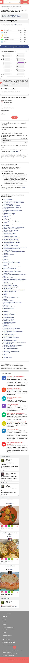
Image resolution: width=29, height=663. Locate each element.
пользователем (15, 15)
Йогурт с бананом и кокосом (11, 228)
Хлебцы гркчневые (8, 319)
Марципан (6, 208)
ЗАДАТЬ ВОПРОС (6, 642)
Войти (25, 2)
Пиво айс (6, 216)
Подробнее (14, 151)
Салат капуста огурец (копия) (11, 262)
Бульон (5, 354)
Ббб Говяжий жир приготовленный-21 (14, 290)
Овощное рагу (7, 244)
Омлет (5, 294)
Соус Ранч (6, 225)
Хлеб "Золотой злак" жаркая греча (13, 307)
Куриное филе (7, 357)
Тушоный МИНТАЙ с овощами (11, 242)
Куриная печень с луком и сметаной (13, 202)
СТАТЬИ (4, 621)
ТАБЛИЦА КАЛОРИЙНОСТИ (8, 627)
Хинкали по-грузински (9, 291)
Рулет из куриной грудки (10, 245)
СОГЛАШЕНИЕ (6, 644)
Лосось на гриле (8, 234)
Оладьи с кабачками (9, 213)
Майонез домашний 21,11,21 (11, 297)
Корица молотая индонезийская (12, 210)
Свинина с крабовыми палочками (13, 345)
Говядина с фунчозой (9, 334)
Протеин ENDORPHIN (9, 314)
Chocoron (6, 339)
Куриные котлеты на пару (10, 230)
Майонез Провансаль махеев (11, 241)
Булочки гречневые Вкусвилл (11, 205)
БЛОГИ (4, 619)
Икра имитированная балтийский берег (14, 279)
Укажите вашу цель (6, 100)
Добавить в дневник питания (14, 47)
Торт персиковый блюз (9, 340)
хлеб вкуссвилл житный (10, 285)
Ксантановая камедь (9, 320)
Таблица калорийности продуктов (13, 6)
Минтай (5, 316)
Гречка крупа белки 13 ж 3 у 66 (12, 267)
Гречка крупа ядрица (9, 261)
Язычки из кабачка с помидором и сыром (15, 247)
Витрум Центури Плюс (9, 204)
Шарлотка (6, 325)
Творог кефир (7, 218)
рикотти (5, 359)
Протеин (5, 259)
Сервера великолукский (10, 346)
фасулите (6, 305)
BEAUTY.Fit (6, 219)
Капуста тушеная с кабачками (11, 248)
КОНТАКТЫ (13, 642)
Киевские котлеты (8, 317)
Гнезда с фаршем (8, 250)
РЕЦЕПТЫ (5, 616)
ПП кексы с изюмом (8, 323)
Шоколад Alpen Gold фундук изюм (13, 221)
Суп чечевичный (8, 284)
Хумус (5, 299)
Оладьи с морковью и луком (11, 238)
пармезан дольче (8, 288)
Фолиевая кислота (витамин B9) (12, 207)
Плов (4, 257)
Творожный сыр (7, 303)
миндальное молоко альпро (11, 351)
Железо (20, 8)
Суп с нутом (6, 349)
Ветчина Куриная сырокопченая (12, 302)
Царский (5, 256)
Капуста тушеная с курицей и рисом (13, 201)
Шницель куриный (8, 215)
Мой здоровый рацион (15, 16)
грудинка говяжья (8, 308)
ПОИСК (4, 624)
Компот (5, 356)
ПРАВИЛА (11, 644)
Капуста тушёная (8, 199)
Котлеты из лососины (9, 322)
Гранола (5, 310)
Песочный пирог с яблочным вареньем (14, 227)
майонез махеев (8, 300)
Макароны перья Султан (10, 236)
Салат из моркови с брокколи (11, 328)
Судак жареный (7, 343)
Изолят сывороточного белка (11, 313)
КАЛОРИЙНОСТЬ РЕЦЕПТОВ (9, 629)
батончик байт (7, 353)
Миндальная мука (8, 330)
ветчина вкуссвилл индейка (11, 287)
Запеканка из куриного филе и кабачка (14, 224)
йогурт (5, 293)
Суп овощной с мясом (9, 268)
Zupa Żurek (6, 211)
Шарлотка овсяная (8, 254)
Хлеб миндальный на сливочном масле (14, 342)
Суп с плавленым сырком (10, 348)
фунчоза (5, 311)
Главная (3, 6)
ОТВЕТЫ (4, 632)
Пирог (5, 222)
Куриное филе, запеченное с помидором (14, 274)
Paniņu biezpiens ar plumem (11, 337)
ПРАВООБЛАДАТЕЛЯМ (7, 635)
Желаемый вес (5, 110)
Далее (14, 117)
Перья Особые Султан (9, 233)
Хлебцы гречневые (8, 336)
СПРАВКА (5, 638)
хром (4, 276)
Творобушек (6, 326)
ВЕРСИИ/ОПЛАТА (6, 639)
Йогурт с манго (7, 231)
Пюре (4, 296)
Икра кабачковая (8, 277)
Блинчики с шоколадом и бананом (13, 270)
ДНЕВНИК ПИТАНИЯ (7, 613)
